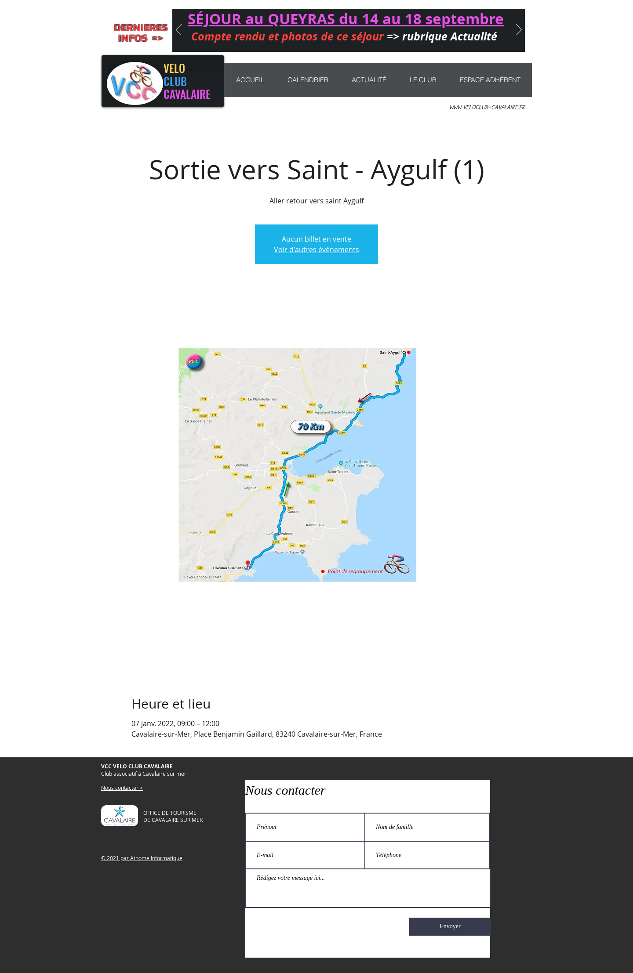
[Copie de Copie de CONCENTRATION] (395, 40)
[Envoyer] (450, 927)
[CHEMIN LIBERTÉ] (331, 40)
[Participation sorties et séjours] (369, 40)
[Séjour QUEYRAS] (278, 40)
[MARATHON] (382, 40)
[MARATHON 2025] (356, 40)
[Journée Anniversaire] (293, 40)
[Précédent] (179, 30)
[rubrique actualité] (407, 40)
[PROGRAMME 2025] (420, 40)
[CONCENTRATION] (305, 40)
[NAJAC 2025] (344, 40)
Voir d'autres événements (316, 249)
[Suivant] (519, 30)
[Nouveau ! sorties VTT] (318, 40)
